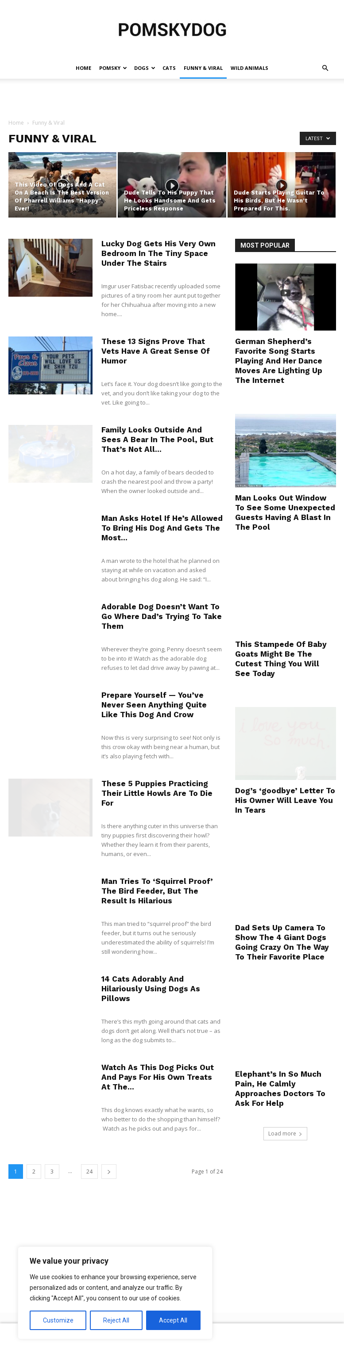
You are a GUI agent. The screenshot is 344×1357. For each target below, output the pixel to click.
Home (83, 68)
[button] (325, 68)
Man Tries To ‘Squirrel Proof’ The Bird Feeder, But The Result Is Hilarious (157, 891)
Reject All (116, 1320)
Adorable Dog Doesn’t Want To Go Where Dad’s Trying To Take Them (161, 616)
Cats (169, 68)
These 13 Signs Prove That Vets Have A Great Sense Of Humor (155, 351)
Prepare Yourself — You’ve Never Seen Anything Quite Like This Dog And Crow (154, 705)
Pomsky (113, 68)
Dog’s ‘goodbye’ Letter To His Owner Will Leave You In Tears (285, 800)
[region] (115, 1292)
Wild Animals (249, 68)
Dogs (144, 68)
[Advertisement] (172, 98)
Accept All (173, 1320)
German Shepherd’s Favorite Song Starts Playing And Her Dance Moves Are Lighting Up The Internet (278, 361)
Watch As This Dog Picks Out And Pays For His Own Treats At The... (157, 1077)
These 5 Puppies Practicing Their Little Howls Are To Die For (157, 793)
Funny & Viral (203, 68)
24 (89, 1171)
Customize (58, 1320)
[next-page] (108, 1171)
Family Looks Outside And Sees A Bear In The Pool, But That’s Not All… (157, 439)
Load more (285, 1133)
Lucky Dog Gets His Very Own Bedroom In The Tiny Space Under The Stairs (158, 253)
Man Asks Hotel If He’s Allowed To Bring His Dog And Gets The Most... (162, 528)
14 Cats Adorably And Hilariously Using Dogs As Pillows (150, 989)
